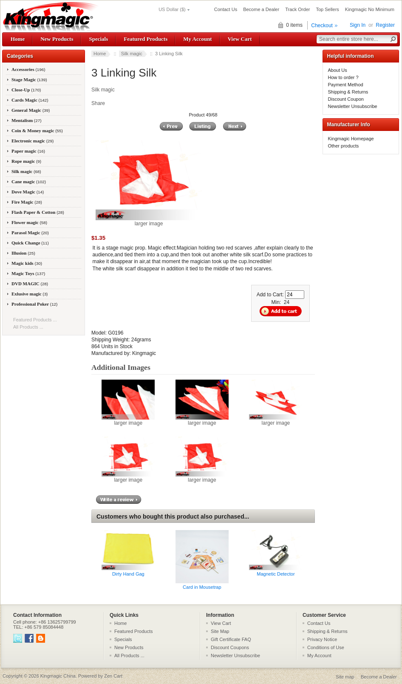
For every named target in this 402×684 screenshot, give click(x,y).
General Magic (30, 110)
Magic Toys (28, 273)
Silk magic (131, 53)
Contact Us (225, 9)
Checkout (322, 25)
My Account (197, 39)
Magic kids (26, 263)
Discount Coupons (230, 647)
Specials (98, 39)
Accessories (28, 69)
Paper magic (28, 150)
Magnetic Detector (275, 573)
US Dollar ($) (172, 9)
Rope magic (26, 161)
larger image (128, 420)
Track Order (297, 9)
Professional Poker (34, 304)
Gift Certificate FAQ (231, 639)
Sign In (357, 25)
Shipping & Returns (348, 91)
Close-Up (26, 89)
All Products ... (28, 326)
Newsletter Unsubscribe (352, 106)
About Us (337, 70)
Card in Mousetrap (202, 587)
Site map (345, 676)
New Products (56, 39)
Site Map (220, 631)
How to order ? (343, 77)
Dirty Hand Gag (128, 573)
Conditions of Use (325, 647)
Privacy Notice (322, 639)
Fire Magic (26, 201)
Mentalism (26, 120)
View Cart (240, 39)
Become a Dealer (261, 9)
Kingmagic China (58, 675)
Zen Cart (113, 675)
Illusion (23, 252)
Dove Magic (27, 191)
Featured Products (145, 39)
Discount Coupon (346, 99)
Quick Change (30, 242)
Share (98, 103)
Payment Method (345, 84)
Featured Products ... (35, 319)
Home (18, 39)
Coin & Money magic (37, 130)
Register (385, 25)
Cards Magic (29, 99)
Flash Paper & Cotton (37, 212)
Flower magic (29, 222)
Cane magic (28, 181)
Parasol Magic (30, 232)
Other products (343, 145)
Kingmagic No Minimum (369, 9)
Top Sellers (327, 9)
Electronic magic (32, 140)
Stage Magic (29, 79)
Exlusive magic (29, 293)
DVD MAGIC (29, 283)
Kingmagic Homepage (351, 138)
